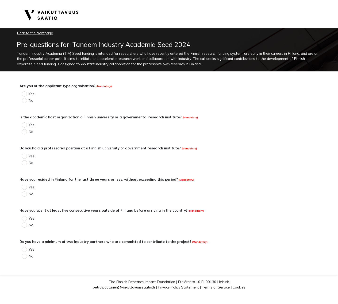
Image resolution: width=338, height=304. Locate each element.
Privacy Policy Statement (178, 287)
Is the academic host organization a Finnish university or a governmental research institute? (100, 117)
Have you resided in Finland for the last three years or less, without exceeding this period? (98, 179)
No (31, 100)
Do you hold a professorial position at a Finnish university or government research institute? (100, 148)
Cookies (239, 287)
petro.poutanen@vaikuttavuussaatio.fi (124, 287)
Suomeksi (309, 2)
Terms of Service (216, 287)
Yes (32, 94)
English (295, 2)
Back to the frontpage (35, 33)
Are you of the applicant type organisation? (57, 86)
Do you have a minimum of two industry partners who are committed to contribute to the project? (105, 241)
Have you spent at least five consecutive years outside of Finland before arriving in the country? (103, 210)
